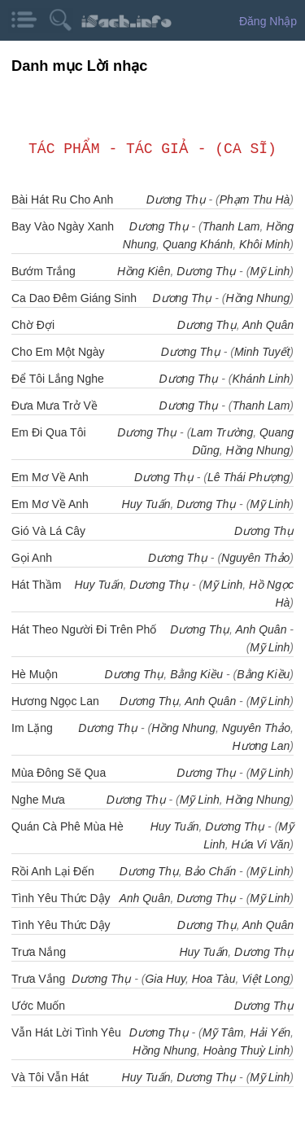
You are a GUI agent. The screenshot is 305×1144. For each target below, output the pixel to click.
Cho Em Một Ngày (58, 351)
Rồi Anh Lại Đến (52, 871)
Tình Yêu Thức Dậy (61, 898)
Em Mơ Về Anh (50, 477)
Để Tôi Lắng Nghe (57, 378)
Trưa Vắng (38, 978)
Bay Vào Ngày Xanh (62, 226)
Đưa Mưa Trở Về (54, 405)
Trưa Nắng (38, 951)
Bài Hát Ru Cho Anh (62, 199)
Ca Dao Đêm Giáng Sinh (74, 298)
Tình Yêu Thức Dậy (61, 924)
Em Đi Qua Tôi (48, 432)
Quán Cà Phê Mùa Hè (67, 826)
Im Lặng (32, 727)
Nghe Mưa (38, 799)
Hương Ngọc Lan (55, 701)
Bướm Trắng (43, 271)
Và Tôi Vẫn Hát (50, 1077)
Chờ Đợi (32, 324)
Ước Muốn (38, 1005)
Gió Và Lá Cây (48, 530)
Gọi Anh (31, 557)
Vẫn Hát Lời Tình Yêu (66, 1032)
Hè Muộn (34, 674)
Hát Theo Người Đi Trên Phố (83, 629)
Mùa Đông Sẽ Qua (58, 772)
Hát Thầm (36, 584)
